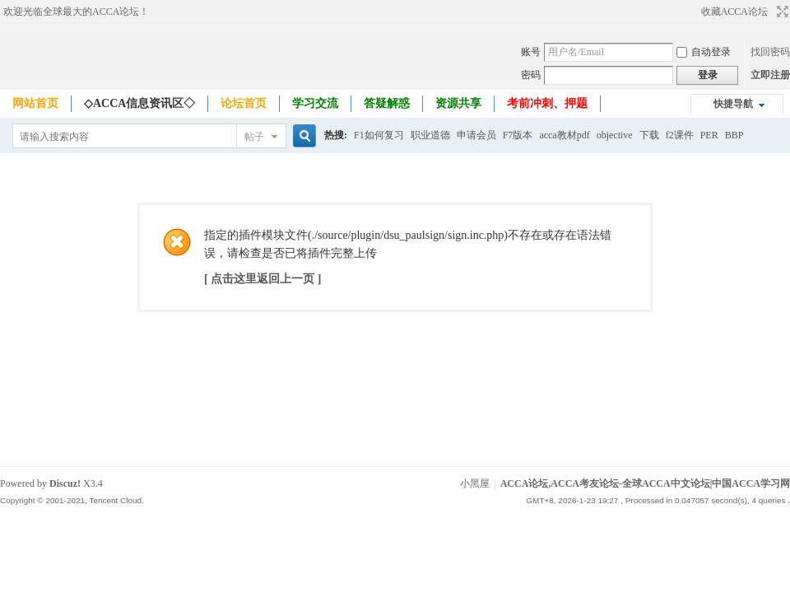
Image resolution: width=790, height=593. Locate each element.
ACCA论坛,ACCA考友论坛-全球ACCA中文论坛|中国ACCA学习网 (645, 483)
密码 (531, 75)
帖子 (254, 136)
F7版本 (518, 135)
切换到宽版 (780, 11)
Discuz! (65, 483)
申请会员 (476, 135)
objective (615, 135)
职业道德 (430, 135)
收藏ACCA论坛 (734, 11)
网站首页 (35, 103)
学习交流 (315, 103)
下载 (649, 135)
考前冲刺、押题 (547, 103)
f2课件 (680, 135)
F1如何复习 (379, 135)
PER (709, 135)
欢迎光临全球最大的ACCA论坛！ (76, 11)
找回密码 (770, 52)
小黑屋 (475, 483)
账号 (531, 52)
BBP (734, 135)
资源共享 (458, 103)
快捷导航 (733, 104)
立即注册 (770, 75)
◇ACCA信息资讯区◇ (139, 103)
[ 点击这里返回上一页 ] (262, 279)
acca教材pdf (564, 135)
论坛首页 (244, 103)
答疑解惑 (387, 103)
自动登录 (703, 52)
